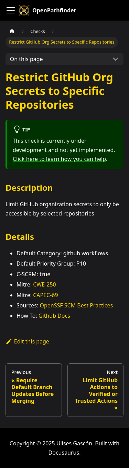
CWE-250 (44, 284)
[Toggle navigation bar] (11, 10)
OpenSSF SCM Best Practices (76, 305)
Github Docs (54, 315)
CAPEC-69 (45, 295)
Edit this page (27, 341)
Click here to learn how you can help (59, 159)
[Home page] (12, 31)
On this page (26, 59)
